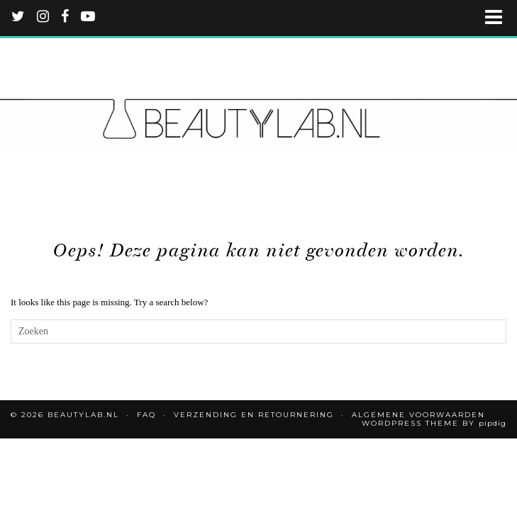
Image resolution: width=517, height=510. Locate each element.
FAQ (146, 414)
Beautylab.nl (83, 414)
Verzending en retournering (254, 414)
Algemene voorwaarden (418, 414)
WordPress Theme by (434, 423)
